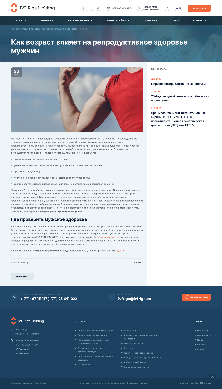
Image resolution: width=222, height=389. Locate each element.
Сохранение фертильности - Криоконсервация (92, 350)
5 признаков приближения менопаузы (178, 84)
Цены (175, 20)
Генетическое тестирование (138, 353)
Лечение (46, 20)
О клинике (202, 330)
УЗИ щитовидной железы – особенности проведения (180, 98)
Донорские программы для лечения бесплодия (95, 358)
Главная (15, 29)
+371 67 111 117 (150, 7)
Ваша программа (80, 20)
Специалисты (204, 335)
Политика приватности (91, 383)
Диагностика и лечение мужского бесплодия (141, 337)
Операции (129, 348)
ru (178, 8)
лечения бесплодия (109, 237)
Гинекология (130, 330)
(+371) (34, 299)
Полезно (150, 20)
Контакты (199, 20)
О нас (21, 20)
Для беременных (86, 364)
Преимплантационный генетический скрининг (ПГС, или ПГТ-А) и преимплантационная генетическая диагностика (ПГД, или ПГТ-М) (178, 119)
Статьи (24, 29)
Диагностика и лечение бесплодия (95, 330)
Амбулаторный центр (135, 362)
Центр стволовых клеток (136, 367)
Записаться (199, 8)
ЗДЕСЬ (121, 250)
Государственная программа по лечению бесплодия (94, 342)
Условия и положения (116, 383)
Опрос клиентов (197, 297)
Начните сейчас (118, 20)
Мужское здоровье (133, 343)
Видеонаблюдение (137, 383)
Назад (138, 262)
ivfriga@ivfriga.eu (122, 8)
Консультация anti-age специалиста (142, 357)
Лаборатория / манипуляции (92, 335)
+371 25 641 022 (151, 9)
